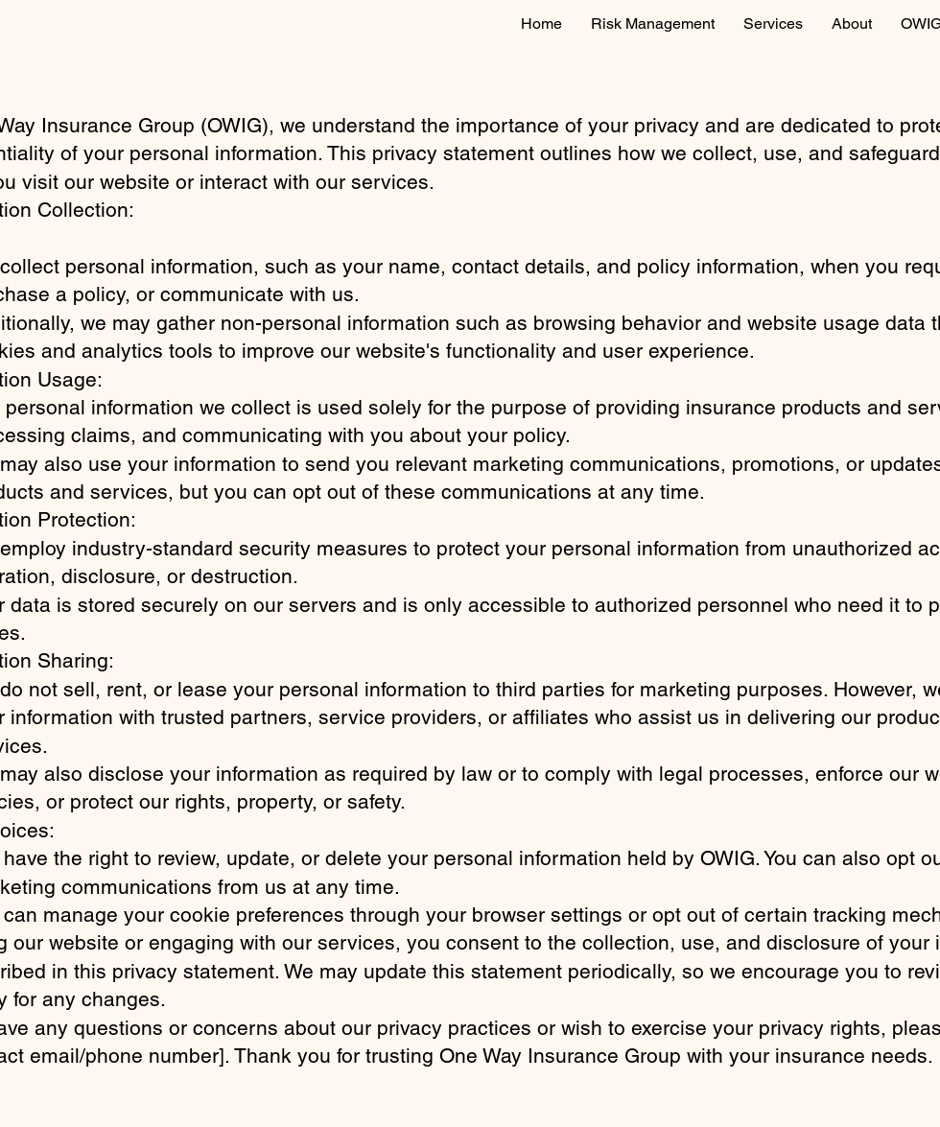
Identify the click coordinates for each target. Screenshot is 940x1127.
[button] (773, 24)
